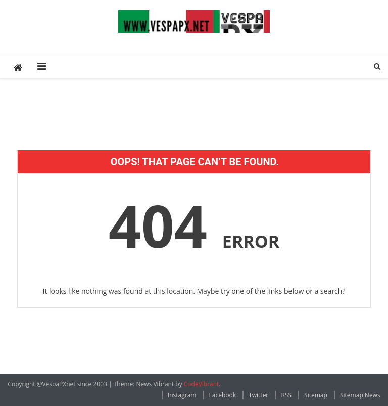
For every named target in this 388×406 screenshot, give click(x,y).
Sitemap (315, 395)
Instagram (182, 395)
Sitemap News (360, 395)
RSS (286, 395)
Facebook (222, 395)
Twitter (258, 395)
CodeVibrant (201, 384)
